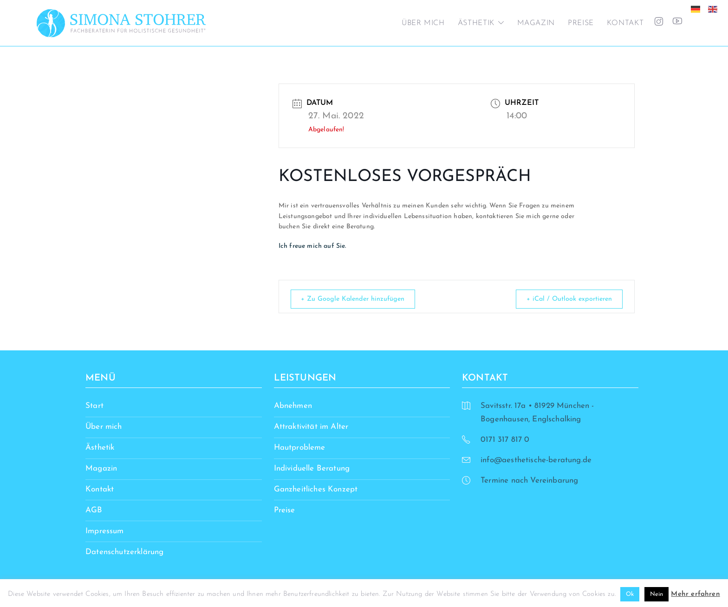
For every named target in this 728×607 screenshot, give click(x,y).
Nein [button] (656, 594)
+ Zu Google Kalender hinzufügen (357, 299)
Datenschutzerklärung (124, 552)
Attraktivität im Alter (311, 427)
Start (94, 406)
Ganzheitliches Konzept (316, 490)
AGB (94, 510)
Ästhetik (476, 23)
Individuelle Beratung (312, 469)
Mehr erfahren (695, 594)
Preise (581, 23)
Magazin (536, 23)
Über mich (423, 23)
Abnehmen (293, 406)
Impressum (104, 531)
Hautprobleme (299, 448)
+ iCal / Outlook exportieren (564, 299)
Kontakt (625, 23)
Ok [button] (630, 594)
